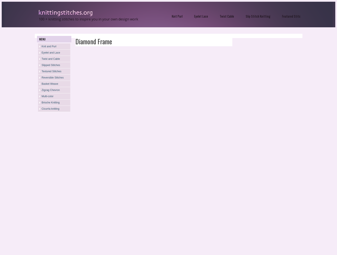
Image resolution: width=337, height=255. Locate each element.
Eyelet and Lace (51, 52)
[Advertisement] (54, 184)
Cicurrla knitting (51, 108)
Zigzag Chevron (51, 90)
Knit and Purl (49, 46)
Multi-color (48, 96)
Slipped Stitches (51, 65)
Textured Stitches (51, 71)
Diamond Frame (93, 41)
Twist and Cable (51, 58)
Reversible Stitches (53, 77)
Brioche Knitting (51, 102)
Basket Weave (50, 83)
